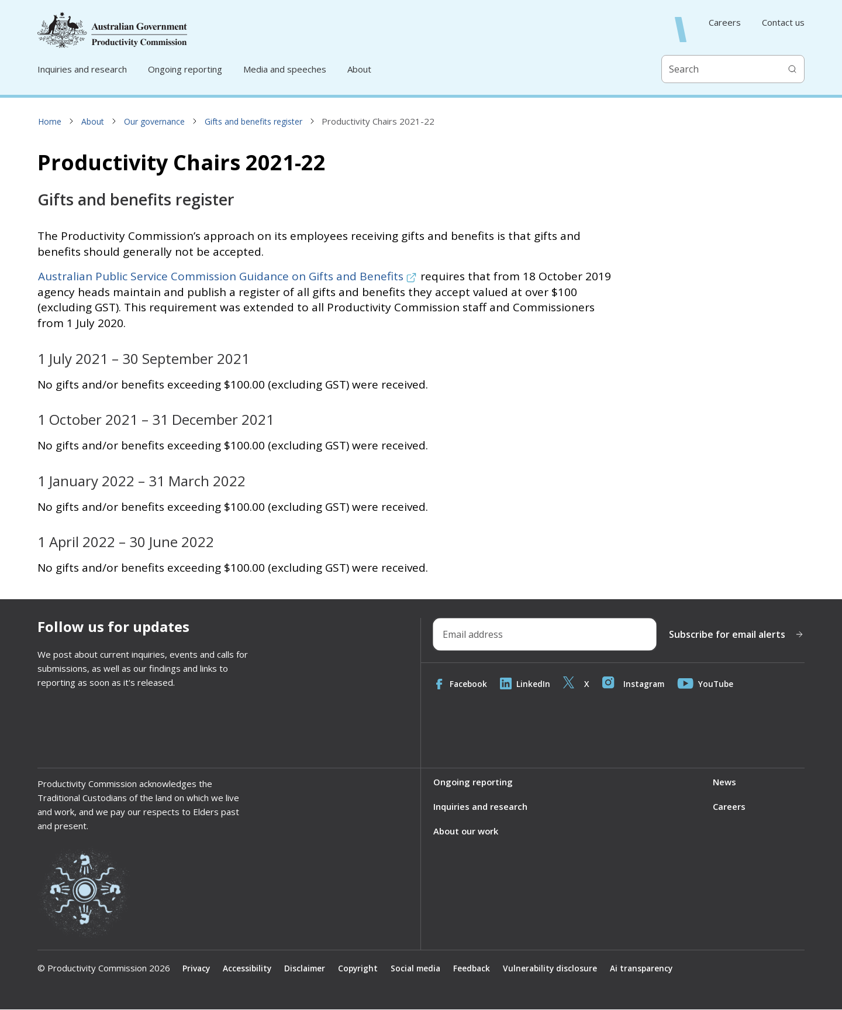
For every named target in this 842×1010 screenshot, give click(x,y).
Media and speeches (284, 69)
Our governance (154, 121)
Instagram (635, 683)
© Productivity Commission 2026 (103, 968)
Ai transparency (650, 968)
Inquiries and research (82, 69)
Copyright (361, 968)
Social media (420, 968)
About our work (466, 831)
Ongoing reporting (185, 69)
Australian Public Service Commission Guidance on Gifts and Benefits (227, 276)
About (359, 69)
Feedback (478, 968)
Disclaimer (306, 968)
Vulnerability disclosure (557, 968)
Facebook (460, 683)
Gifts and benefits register (253, 121)
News (724, 782)
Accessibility (247, 968)
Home (49, 121)
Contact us (783, 22)
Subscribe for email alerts (736, 634)
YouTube (709, 683)
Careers (725, 22)
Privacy (196, 968)
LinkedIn (526, 683)
